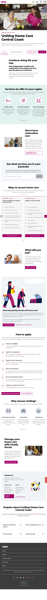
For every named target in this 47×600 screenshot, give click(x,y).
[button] (23, 120)
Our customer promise (23, 595)
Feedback (46, 480)
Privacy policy (23, 594)
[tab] (4, 52)
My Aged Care (13, 362)
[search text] (23, 176)
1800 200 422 (9, 347)
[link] (12, 537)
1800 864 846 (11, 387)
